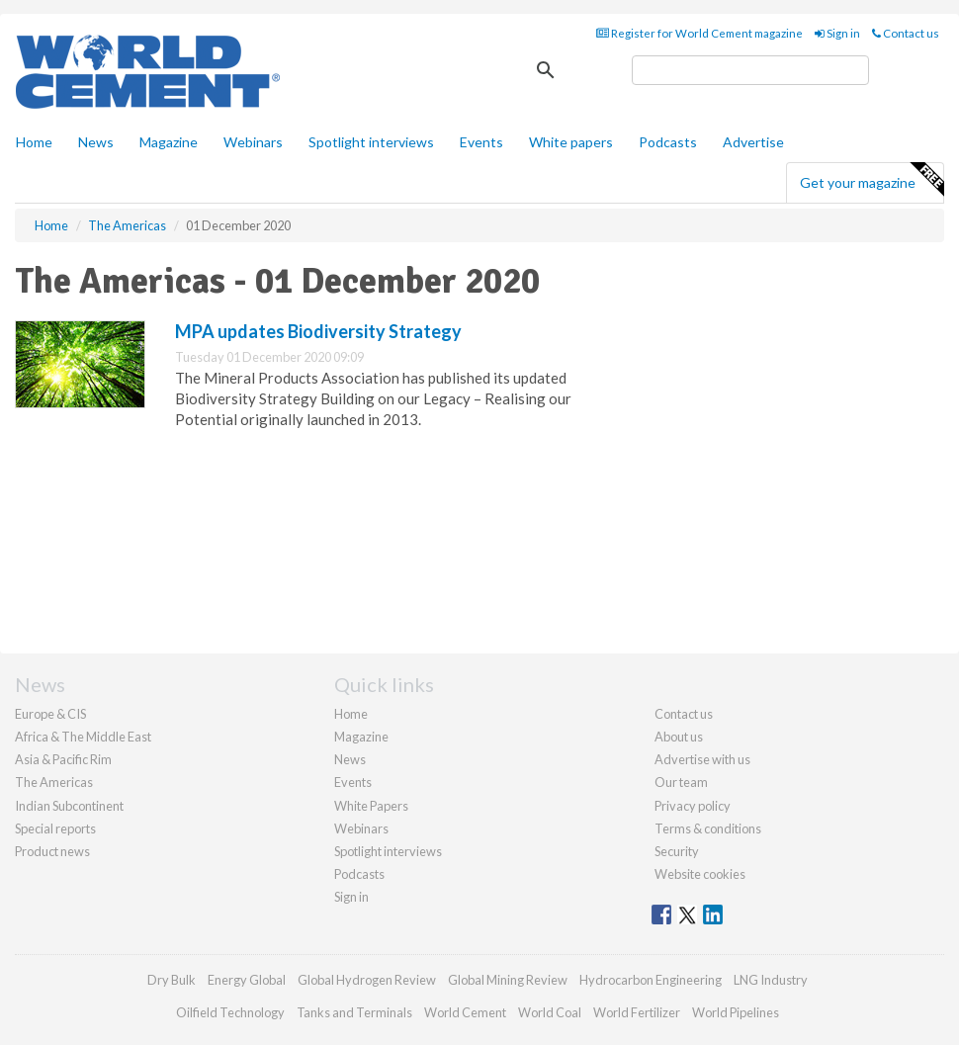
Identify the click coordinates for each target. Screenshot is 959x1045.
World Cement (465, 1012)
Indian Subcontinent (69, 806)
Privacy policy (692, 806)
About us (678, 736)
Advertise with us (702, 759)
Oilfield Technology (230, 1012)
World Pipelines (735, 1012)
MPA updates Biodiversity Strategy (318, 331)
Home (34, 141)
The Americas (54, 782)
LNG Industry (771, 980)
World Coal (549, 1012)
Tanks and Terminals (354, 1012)
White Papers (371, 806)
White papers (571, 141)
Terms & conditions (707, 828)
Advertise (753, 141)
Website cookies (699, 874)
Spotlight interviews (371, 141)
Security (676, 851)
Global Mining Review (507, 980)
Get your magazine (871, 180)
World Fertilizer (636, 1012)
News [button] (96, 141)
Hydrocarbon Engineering (650, 980)
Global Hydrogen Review (367, 980)
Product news (52, 851)
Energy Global (247, 980)
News (350, 759)
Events (481, 141)
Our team (681, 782)
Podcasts (668, 141)
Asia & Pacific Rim (63, 759)
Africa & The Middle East (83, 736)
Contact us (905, 33)
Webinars (253, 141)
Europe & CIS (50, 714)
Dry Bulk (171, 980)
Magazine (168, 141)
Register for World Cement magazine (699, 33)
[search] (750, 70)
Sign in (837, 33)
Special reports (55, 828)
